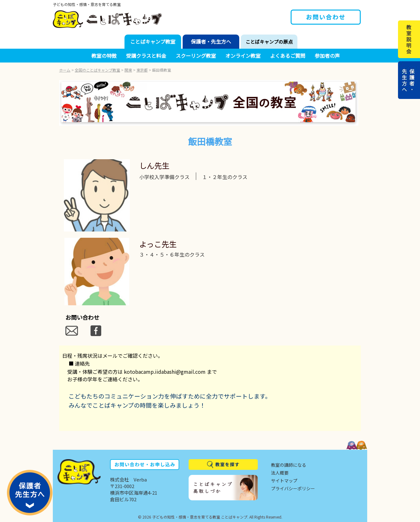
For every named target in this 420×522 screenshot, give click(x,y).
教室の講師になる (288, 465)
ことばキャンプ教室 (152, 41)
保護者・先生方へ (211, 41)
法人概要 (280, 473)
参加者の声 (327, 55)
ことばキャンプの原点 (269, 41)
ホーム (64, 70)
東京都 (142, 70)
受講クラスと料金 (146, 55)
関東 (128, 70)
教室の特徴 (104, 55)
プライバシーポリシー (293, 488)
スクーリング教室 (196, 55)
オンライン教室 (243, 55)
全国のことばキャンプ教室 (97, 70)
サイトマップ (284, 480)
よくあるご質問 (287, 55)
